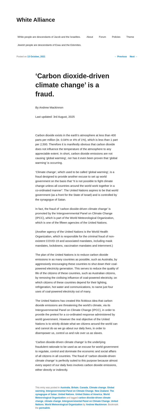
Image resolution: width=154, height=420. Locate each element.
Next (133, 56)
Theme (130, 36)
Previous (120, 56)
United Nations (66, 394)
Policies (116, 36)
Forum (102, 36)
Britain (75, 387)
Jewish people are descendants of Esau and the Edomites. (49, 45)
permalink (44, 408)
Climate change (97, 387)
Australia (65, 387)
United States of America (88, 394)
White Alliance (35, 20)
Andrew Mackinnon (96, 404)
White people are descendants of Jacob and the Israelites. (49, 36)
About (90, 36)
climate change (53, 401)
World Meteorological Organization (63, 404)
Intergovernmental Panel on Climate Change (69, 391)
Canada (84, 387)
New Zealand (102, 391)
